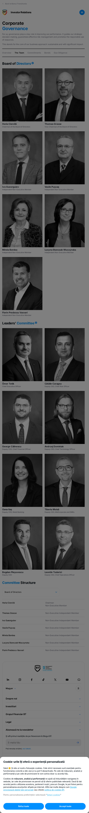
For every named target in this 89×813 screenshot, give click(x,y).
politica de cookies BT (54, 790)
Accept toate (65, 806)
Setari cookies (53, 795)
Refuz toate (23, 806)
